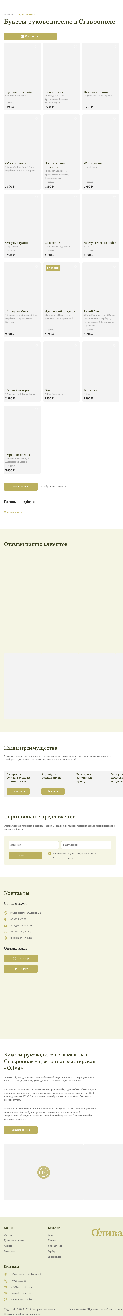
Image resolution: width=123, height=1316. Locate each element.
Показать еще (20, 486)
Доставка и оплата (14, 1240)
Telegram (21, 968)
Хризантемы (55, 1246)
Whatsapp (21, 958)
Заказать (53, 791)
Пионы (52, 1240)
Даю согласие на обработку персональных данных (75, 853)
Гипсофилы (54, 1256)
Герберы (52, 1251)
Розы (50, 1235)
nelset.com (117, 1309)
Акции (8, 1246)
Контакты (9, 1251)
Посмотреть (18, 791)
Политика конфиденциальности (67, 858)
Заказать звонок (21, 1130)
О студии (9, 1235)
